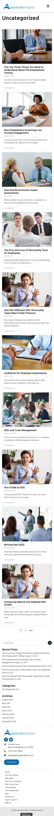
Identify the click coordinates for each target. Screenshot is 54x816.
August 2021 (7, 699)
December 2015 (9, 721)
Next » (31, 630)
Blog (6, 793)
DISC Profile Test (11, 784)
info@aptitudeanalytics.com (20, 755)
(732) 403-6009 (15, 751)
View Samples (10, 787)
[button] (6, 740)
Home (7, 772)
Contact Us (9, 797)
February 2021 (8, 714)
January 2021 (8, 718)
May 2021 (6, 703)
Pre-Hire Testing (11, 775)
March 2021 (7, 710)
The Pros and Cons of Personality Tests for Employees (26, 669)
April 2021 (6, 707)
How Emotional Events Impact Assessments (21, 666)
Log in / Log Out (11, 800)
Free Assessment (12, 790)
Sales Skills (9, 778)
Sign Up (8, 803)
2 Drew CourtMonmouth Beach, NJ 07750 (20, 745)
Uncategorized (9, 88)
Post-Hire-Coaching (13, 781)
